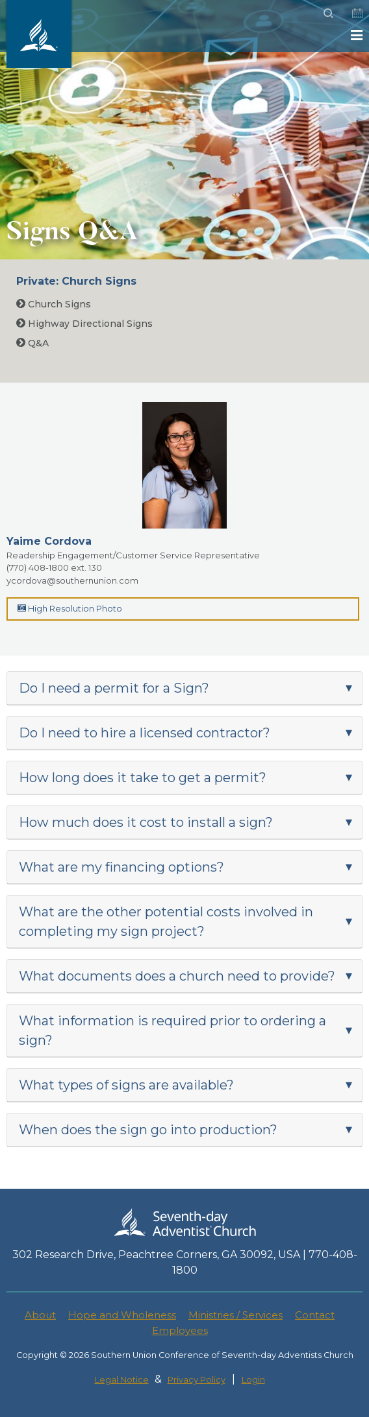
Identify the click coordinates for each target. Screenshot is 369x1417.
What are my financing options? (121, 867)
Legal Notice (122, 1380)
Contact (315, 1315)
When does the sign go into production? (148, 1129)
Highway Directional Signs (84, 323)
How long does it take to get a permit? (142, 777)
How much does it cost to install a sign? (146, 822)
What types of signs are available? (126, 1085)
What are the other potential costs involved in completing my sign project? (166, 921)
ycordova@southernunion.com (72, 580)
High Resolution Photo (70, 608)
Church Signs (53, 304)
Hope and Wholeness (122, 1315)
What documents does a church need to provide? (177, 976)
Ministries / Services (235, 1315)
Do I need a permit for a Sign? (114, 688)
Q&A (32, 343)
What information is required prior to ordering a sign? (172, 1030)
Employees (180, 1330)
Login (253, 1380)
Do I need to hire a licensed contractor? (144, 733)
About (40, 1315)
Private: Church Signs (76, 281)
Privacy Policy (196, 1380)
